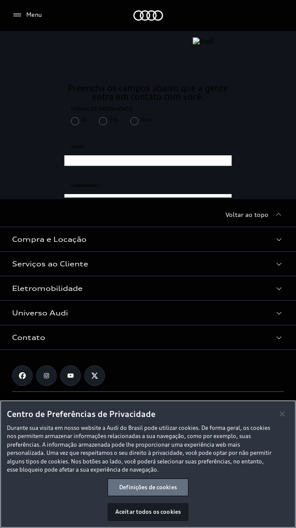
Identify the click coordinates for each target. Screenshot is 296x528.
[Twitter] (94, 375)
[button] (148, 239)
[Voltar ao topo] (254, 215)
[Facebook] (22, 375)
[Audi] (148, 15)
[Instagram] (46, 375)
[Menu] (27, 15)
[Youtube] (70, 375)
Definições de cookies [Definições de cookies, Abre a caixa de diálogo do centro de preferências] (148, 487)
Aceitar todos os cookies (148, 511)
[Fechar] (282, 413)
